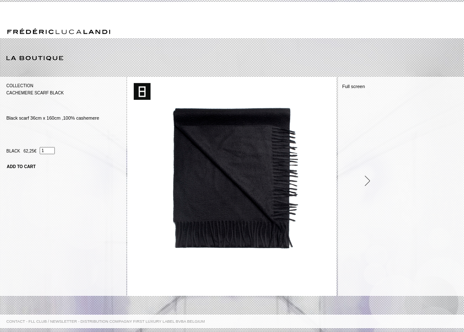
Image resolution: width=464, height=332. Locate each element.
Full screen (353, 86)
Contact (15, 321)
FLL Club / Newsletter (53, 321)
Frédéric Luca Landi (58, 31)
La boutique (235, 58)
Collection (19, 85)
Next (363, 181)
